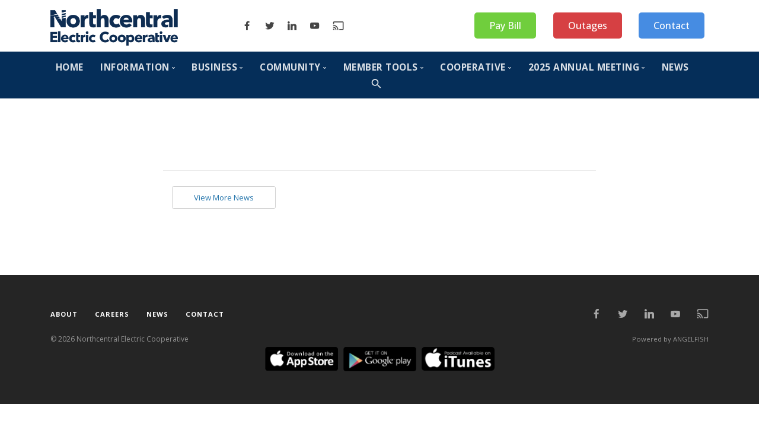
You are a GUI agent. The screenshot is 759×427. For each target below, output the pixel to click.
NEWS (675, 67)
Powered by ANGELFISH (669, 340)
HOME (70, 67)
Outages (587, 25)
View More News (228, 198)
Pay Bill (505, 25)
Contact (671, 25)
